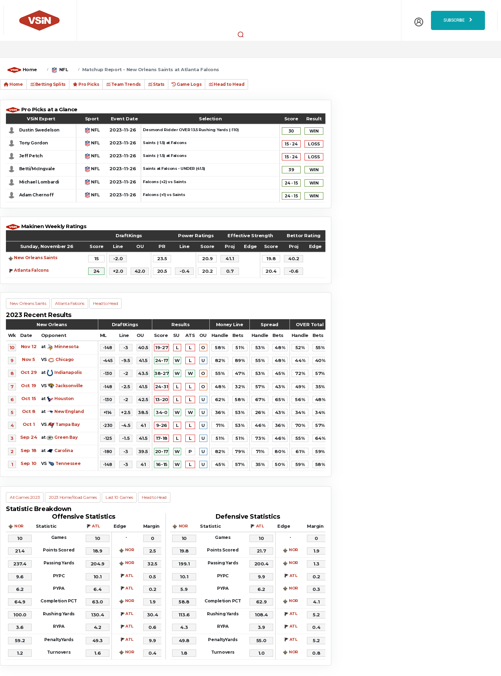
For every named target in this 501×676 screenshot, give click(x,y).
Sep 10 (28, 463)
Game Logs (186, 84)
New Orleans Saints (35, 257)
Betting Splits (47, 84)
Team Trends (123, 84)
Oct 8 (29, 411)
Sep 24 (28, 437)
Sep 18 (28, 450)
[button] (240, 34)
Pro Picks (86, 84)
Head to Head (226, 84)
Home (30, 69)
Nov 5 (28, 359)
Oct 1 (29, 424)
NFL (63, 69)
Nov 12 (28, 346)
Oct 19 (28, 385)
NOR (18, 526)
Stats (156, 84)
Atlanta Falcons (31, 270)
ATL (96, 526)
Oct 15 (28, 398)
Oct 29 (29, 372)
